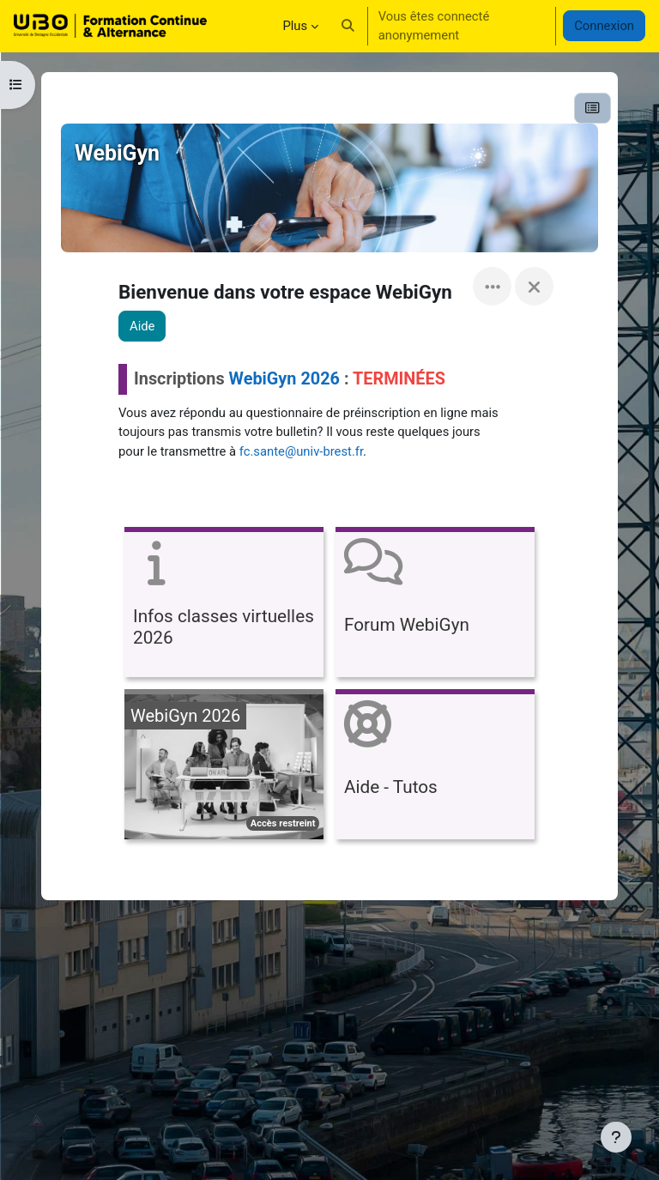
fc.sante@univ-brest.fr (301, 451)
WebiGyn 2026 (284, 379)
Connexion (604, 25)
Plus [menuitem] (294, 25)
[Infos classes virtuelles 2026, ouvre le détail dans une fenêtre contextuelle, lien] (223, 604)
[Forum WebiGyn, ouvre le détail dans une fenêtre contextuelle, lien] (435, 604)
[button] (348, 25)
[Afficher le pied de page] (616, 1137)
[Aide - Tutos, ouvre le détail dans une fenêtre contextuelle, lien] (435, 766)
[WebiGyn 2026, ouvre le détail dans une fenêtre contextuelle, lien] (223, 766)
